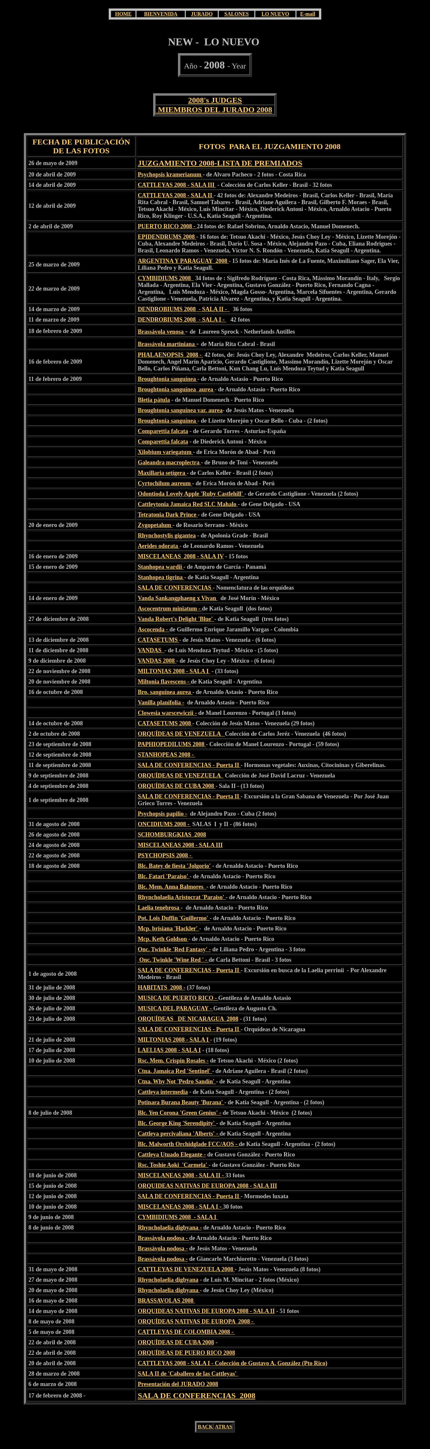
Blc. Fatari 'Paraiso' (164, 876)
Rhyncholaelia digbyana (168, 1279)
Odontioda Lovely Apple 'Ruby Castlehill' (191, 494)
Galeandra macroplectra (169, 462)
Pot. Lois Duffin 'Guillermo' (174, 918)
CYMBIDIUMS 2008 (166, 278)
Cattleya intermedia (163, 1092)
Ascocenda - (153, 629)
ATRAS (223, 1426)
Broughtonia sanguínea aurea (176, 389)
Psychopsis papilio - (162, 813)
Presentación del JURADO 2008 (178, 1384)
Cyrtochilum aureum (165, 483)
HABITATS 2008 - (161, 987)
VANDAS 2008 (157, 660)
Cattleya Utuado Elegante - (172, 1154)
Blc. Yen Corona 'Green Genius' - (179, 1112)
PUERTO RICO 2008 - (167, 226)
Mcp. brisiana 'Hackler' (168, 928)
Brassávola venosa (161, 331)
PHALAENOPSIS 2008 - (170, 355)
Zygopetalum (155, 525)
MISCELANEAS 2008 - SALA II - (181, 1175)
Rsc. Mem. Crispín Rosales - (173, 1060)
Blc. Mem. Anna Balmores (172, 886)
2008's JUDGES (215, 100)
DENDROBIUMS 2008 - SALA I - (182, 319)
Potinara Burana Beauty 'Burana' (181, 1102)
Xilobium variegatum (165, 452)
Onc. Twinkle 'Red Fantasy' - (174, 949)
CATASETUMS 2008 (165, 723)
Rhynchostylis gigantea (167, 535)
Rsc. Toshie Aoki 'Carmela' (173, 1165)
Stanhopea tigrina (161, 577)
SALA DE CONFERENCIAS (175, 587)
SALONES (236, 14)
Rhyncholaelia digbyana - (170, 1227)
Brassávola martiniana (166, 344)
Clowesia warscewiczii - (167, 713)
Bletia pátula (154, 400)
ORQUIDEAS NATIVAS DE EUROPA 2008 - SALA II (206, 1311)
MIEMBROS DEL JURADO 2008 (214, 109)
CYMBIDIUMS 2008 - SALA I (178, 1217)
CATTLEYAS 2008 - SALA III (177, 185)
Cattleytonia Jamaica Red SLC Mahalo (188, 504)
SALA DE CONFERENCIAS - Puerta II (189, 765)
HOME (123, 14)
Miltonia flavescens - (164, 681)
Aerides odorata (159, 546)
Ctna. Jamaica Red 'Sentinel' (175, 1071)
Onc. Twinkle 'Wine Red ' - (173, 960)
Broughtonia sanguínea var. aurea (180, 410)
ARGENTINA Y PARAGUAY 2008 (183, 261)
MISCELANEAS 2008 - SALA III (180, 845)
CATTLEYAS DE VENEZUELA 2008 (186, 1269)
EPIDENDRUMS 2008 (167, 237)
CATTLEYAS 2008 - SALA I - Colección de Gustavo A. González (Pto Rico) (232, 1363)
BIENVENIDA (160, 14)
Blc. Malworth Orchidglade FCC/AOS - (188, 1144)
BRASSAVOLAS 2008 (166, 1300)
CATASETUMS (158, 640)
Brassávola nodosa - (163, 1238)
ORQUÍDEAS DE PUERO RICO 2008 (186, 1353)
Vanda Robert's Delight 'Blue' (176, 619)
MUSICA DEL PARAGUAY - (175, 1008)
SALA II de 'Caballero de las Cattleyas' (188, 1373)
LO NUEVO (275, 14)
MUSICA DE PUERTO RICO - (178, 998)
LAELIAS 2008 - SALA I (169, 1050)
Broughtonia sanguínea (168, 379)
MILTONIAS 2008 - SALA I (174, 671)
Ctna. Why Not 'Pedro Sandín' (177, 1081)
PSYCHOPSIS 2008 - (165, 855)
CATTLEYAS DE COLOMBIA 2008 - (186, 1332)
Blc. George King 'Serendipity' (177, 1123)
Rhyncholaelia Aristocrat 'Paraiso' (182, 897)
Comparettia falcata (163, 431)
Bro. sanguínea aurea (165, 692)
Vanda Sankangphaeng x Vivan (177, 598)
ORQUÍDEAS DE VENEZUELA (181, 734)
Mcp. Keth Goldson (163, 939)
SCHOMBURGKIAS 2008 (172, 834)
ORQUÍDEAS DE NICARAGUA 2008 (188, 1019)
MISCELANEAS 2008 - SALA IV (181, 556)
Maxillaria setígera (162, 473)
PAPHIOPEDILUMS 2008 (172, 744)
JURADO (202, 14)
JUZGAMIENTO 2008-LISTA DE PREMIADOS (220, 163)
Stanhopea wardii (160, 567)
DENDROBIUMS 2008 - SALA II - (184, 309)
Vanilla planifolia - (161, 702)
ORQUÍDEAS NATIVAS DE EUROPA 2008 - (196, 1321)
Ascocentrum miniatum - (170, 608)
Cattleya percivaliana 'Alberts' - (179, 1133)
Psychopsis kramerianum (170, 174)
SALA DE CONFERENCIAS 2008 (196, 1395)
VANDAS (151, 650)
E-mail (307, 14)
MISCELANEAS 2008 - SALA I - (180, 1206)
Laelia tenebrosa (159, 907)
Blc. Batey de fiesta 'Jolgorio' (174, 866)
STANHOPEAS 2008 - (166, 754)
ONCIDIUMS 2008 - (164, 824)
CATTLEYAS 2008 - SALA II (176, 195)
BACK (205, 1426)
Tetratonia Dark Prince (168, 514)
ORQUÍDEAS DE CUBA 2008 (176, 786)
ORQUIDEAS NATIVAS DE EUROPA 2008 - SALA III (207, 1186)
